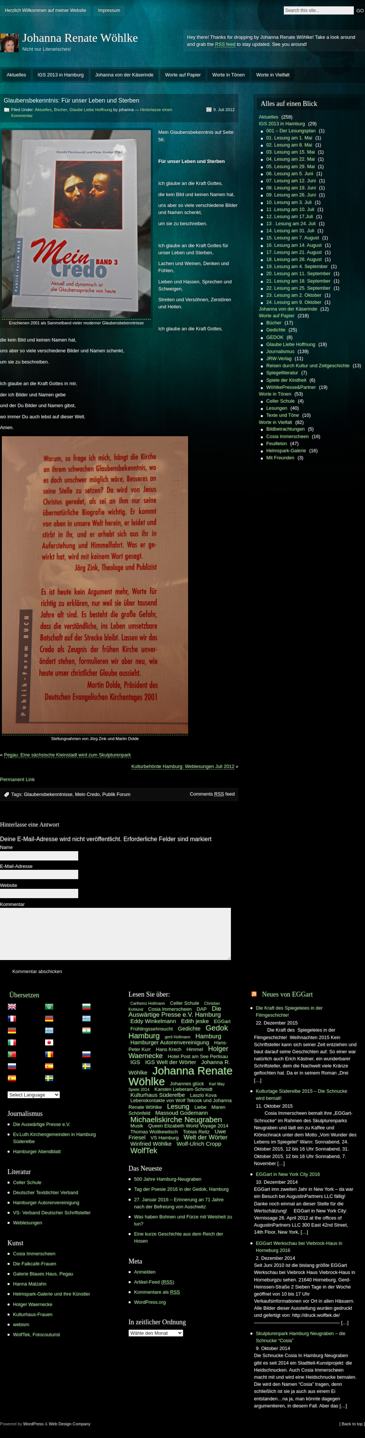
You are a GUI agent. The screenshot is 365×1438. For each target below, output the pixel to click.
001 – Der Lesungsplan (290, 130)
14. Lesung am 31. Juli (290, 230)
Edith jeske (195, 1021)
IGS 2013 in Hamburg (61, 75)
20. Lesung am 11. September (298, 273)
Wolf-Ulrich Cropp (199, 1143)
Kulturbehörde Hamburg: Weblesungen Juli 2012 (183, 766)
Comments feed (212, 794)
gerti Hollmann (178, 1037)
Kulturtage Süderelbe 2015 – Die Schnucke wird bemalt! (301, 1094)
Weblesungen (27, 1222)
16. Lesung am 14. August (294, 245)
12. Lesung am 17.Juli (289, 216)
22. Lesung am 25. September (298, 288)
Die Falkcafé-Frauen (34, 1263)
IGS (135, 1062)
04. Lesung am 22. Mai (290, 159)
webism (21, 1324)
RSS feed (225, 44)
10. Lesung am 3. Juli (289, 202)
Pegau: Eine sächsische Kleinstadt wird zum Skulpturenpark (67, 755)
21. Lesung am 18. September (298, 281)
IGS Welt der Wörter (170, 1062)
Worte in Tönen (228, 75)
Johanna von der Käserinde (124, 75)
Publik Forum (116, 794)
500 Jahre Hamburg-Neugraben (167, 1179)
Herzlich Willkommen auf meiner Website (45, 10)
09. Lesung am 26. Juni (291, 195)
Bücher (60, 109)
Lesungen (276, 408)
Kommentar (12, 904)
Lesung (178, 1106)
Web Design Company (70, 1424)
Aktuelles (16, 75)
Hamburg (208, 1036)
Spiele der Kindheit (286, 380)
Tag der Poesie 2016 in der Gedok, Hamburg (181, 1189)
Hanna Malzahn (30, 1284)
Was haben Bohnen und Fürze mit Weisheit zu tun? (183, 1220)
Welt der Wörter (206, 1137)
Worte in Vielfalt (272, 75)
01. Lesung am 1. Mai (289, 138)
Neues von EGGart (287, 994)
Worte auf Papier (183, 75)
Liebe (200, 1107)
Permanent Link (17, 779)
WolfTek (143, 1150)
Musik (136, 1126)
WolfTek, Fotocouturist (36, 1334)
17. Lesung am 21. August (294, 252)
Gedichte (275, 330)
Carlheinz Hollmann (147, 1003)
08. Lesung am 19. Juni (291, 188)
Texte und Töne (282, 415)
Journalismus (280, 351)
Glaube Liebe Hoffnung (90, 109)
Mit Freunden (280, 457)
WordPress (33, 1424)
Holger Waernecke (33, 1304)
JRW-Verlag (279, 358)
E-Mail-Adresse (16, 866)
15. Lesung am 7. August (292, 237)
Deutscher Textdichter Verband (45, 1192)
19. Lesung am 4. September (297, 266)
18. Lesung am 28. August (294, 259)
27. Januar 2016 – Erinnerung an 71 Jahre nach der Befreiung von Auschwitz (178, 1203)
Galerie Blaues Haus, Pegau (43, 1274)
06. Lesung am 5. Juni (289, 173)
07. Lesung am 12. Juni (291, 180)
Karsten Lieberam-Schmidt (184, 1089)
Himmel (195, 1049)
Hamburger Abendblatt (37, 1151)
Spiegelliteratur (282, 372)
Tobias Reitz (196, 1132)
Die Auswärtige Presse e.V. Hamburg (174, 1012)
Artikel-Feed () (154, 1282)
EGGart (222, 1021)
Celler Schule (280, 401)
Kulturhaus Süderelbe (157, 1095)
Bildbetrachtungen (285, 429)
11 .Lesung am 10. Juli (290, 209)
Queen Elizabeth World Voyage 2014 (188, 1126)
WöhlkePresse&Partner (291, 387)
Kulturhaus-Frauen (33, 1314)
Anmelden (145, 1272)
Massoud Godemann (181, 1113)
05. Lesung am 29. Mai (290, 166)
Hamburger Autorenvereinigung (46, 1202)
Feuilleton (276, 443)
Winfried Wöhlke (151, 1143)
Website (8, 885)
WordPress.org (150, 1302)
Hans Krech (168, 1049)
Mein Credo (87, 794)
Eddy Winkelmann (153, 1021)
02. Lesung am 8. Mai (289, 145)
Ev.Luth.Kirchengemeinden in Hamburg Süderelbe (54, 1138)
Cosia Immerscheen (287, 436)
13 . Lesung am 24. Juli (290, 223)
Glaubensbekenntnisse (48, 794)
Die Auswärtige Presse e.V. (41, 1124)
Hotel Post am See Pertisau (198, 1056)
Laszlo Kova (203, 1095)
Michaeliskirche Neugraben (176, 1120)
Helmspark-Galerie (286, 450)
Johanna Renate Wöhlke (80, 37)
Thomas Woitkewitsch (154, 1132)
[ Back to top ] (352, 1424)
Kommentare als (157, 1292)
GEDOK (274, 337)
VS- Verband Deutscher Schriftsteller (52, 1212)
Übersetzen (24, 995)
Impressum (109, 10)
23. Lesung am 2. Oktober (293, 295)
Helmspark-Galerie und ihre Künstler (51, 1294)
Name (6, 847)
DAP (202, 1009)
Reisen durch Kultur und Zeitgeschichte (307, 365)
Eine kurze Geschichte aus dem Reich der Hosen (178, 1237)
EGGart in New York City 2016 (288, 1174)
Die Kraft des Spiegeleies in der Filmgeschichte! (289, 1011)
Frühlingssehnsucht (151, 1029)
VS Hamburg (164, 1137)
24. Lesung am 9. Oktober (293, 302)
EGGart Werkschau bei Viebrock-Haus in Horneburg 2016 (299, 1246)
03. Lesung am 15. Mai (290, 152)
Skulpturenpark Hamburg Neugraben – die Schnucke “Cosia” (300, 1337)
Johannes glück (187, 1083)
